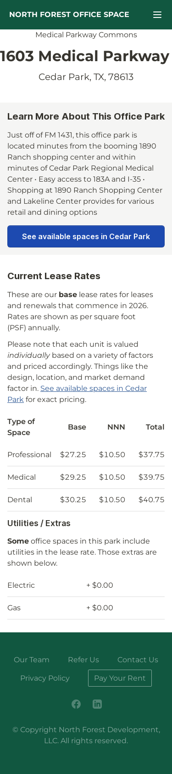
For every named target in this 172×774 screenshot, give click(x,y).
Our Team (32, 659)
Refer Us (83, 659)
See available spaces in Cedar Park (86, 236)
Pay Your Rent (120, 678)
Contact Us (137, 659)
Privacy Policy (45, 678)
